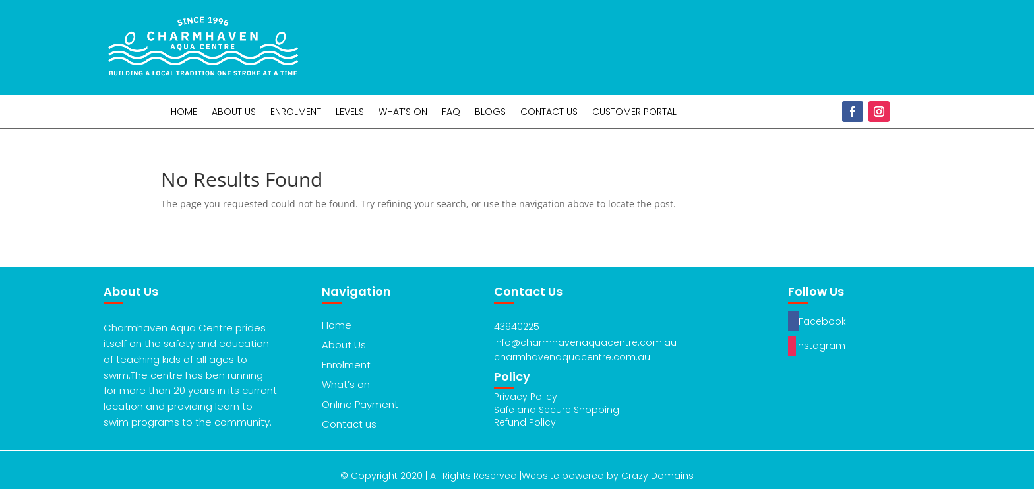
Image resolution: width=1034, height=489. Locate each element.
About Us (234, 112)
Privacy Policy (525, 396)
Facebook (822, 321)
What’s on (346, 384)
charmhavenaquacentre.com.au (572, 357)
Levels (350, 112)
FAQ (451, 112)
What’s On (403, 112)
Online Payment (360, 404)
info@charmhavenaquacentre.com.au (585, 342)
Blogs (490, 112)
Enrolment (295, 112)
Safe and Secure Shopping (556, 409)
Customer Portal (634, 112)
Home (184, 112)
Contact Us (549, 112)
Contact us (349, 424)
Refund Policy (525, 422)
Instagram (820, 345)
